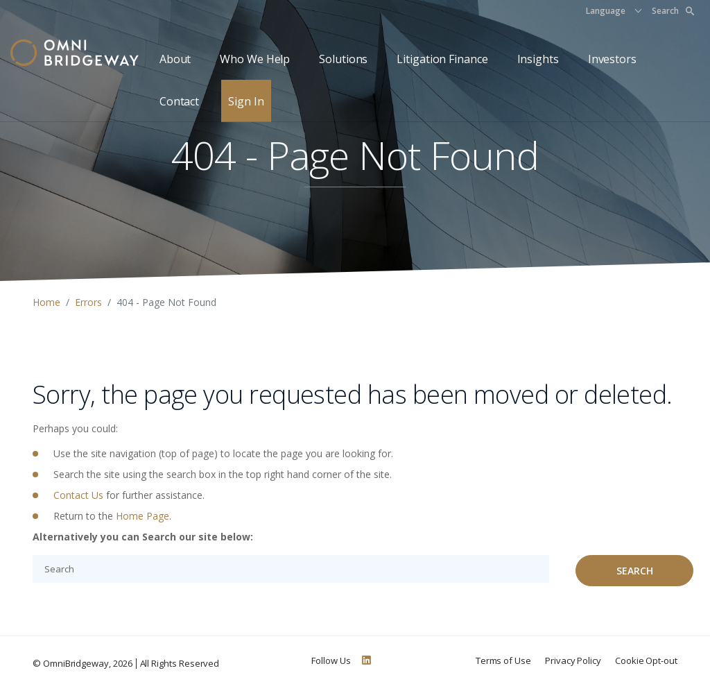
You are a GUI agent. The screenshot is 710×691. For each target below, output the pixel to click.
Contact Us (78, 495)
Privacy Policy (573, 660)
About (175, 59)
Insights (538, 59)
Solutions (343, 59)
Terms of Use (503, 660)
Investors (612, 59)
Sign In (245, 101)
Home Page (142, 515)
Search (673, 11)
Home (46, 302)
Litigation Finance (442, 59)
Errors (88, 302)
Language (605, 11)
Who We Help (255, 59)
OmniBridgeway (76, 663)
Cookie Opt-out (646, 660)
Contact (179, 101)
